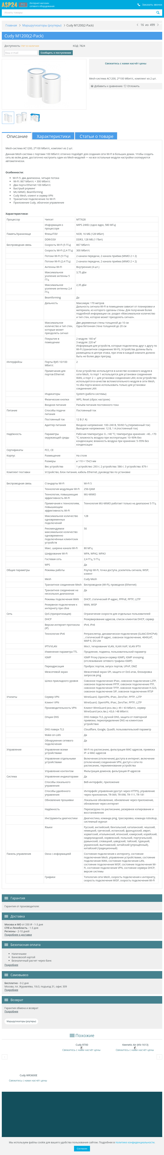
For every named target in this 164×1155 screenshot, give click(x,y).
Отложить (131, 86)
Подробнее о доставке (18, 934)
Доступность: (12, 45)
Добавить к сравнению (107, 86)
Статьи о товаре (96, 136)
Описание (17, 136)
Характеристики (54, 136)
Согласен (82, 1148)
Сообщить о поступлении (56, 52)
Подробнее (11, 965)
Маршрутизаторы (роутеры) (21, 1021)
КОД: (76, 45)
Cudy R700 (82, 1044)
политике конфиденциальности (135, 1142)
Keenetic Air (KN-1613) (135, 1044)
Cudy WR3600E (28, 1075)
